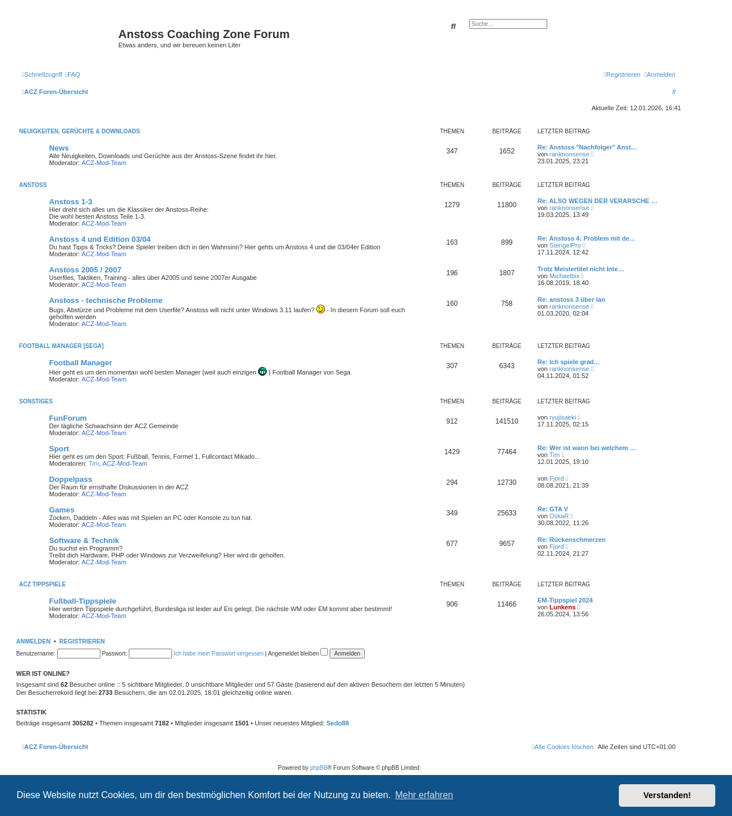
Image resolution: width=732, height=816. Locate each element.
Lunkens (563, 607)
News (59, 148)
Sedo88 (337, 723)
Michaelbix (565, 275)
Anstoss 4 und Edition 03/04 (100, 239)
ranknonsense (569, 154)
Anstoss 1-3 (70, 201)
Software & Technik (84, 540)
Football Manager (80, 362)
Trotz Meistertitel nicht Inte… (580, 268)
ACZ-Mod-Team (103, 162)
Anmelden (33, 641)
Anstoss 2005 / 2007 (85, 269)
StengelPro (565, 245)
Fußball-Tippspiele (82, 601)
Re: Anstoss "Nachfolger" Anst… (587, 147)
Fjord (557, 478)
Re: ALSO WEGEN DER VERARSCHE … (597, 200)
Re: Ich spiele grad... (568, 361)
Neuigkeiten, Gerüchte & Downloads (79, 131)
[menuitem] (72, 74)
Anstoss (33, 185)
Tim (94, 463)
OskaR (559, 515)
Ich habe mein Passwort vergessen (219, 653)
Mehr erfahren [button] (424, 795)
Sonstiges (36, 401)
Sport (59, 448)
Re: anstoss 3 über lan (571, 299)
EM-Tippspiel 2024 (565, 600)
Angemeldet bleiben (298, 653)
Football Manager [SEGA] (61, 346)
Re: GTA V (552, 509)
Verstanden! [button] (667, 795)
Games (61, 510)
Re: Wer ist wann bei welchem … (586, 447)
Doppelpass (70, 479)
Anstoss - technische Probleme (105, 300)
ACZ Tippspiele (42, 584)
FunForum (68, 418)
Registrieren (82, 641)
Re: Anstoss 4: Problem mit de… (586, 238)
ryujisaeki (563, 417)
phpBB (318, 768)
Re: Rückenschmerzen (571, 539)
